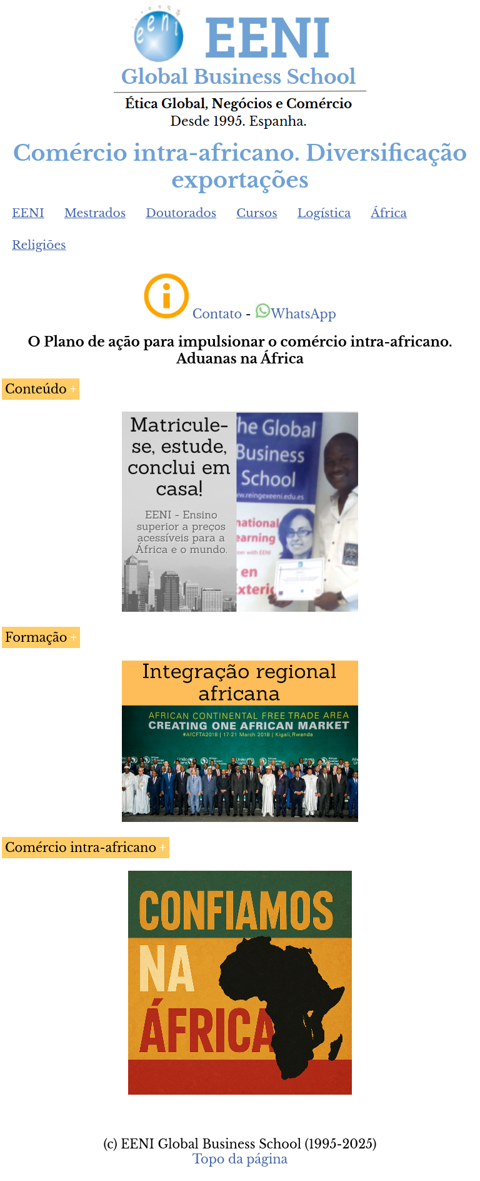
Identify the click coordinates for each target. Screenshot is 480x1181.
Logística (324, 213)
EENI (28, 213)
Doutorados (181, 213)
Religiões (39, 245)
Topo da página (240, 1159)
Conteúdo (36, 389)
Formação (36, 637)
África (389, 213)
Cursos (257, 213)
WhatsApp (295, 314)
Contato (217, 314)
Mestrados (95, 213)
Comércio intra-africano (80, 847)
